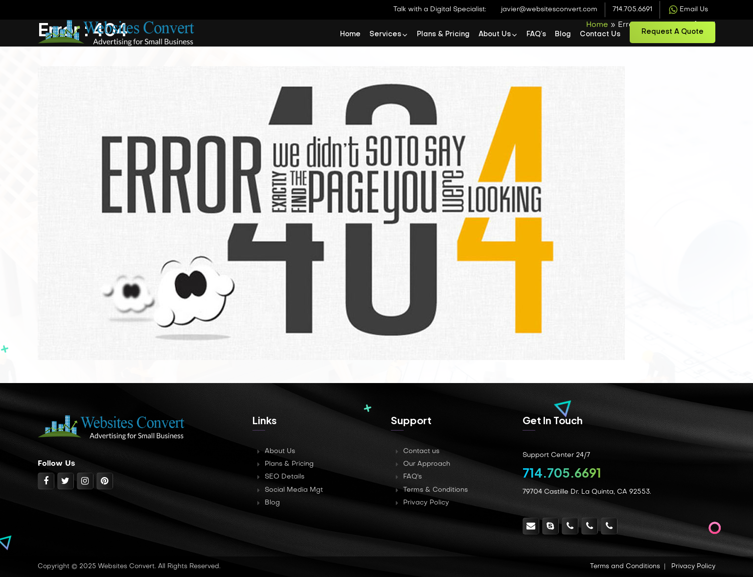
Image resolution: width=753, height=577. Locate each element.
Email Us (687, 10)
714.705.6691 (632, 9)
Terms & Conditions (435, 490)
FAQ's (412, 477)
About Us (495, 34)
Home (350, 34)
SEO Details (284, 477)
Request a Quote (672, 32)
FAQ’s (536, 34)
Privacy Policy (426, 503)
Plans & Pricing (443, 34)
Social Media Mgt (294, 490)
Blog (563, 34)
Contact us (421, 451)
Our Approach (426, 464)
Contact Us (600, 34)
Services (385, 34)
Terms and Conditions (625, 566)
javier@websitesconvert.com (549, 9)
